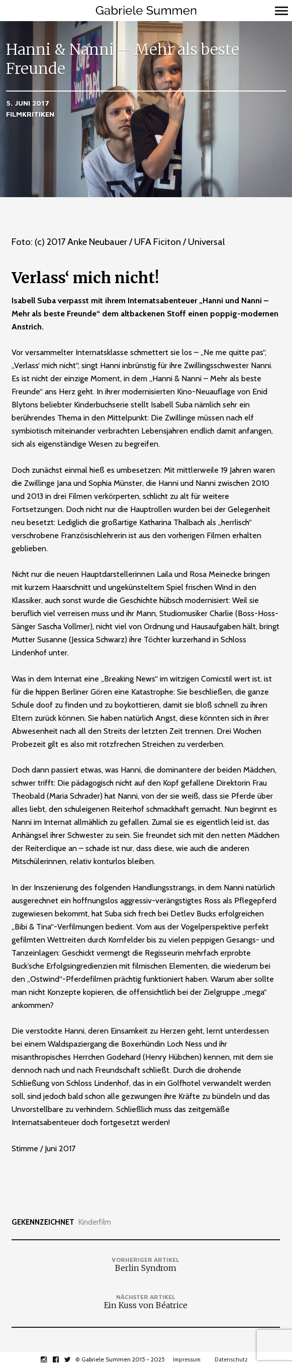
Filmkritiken (30, 114)
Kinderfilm (94, 1222)
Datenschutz (231, 1359)
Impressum (187, 1359)
